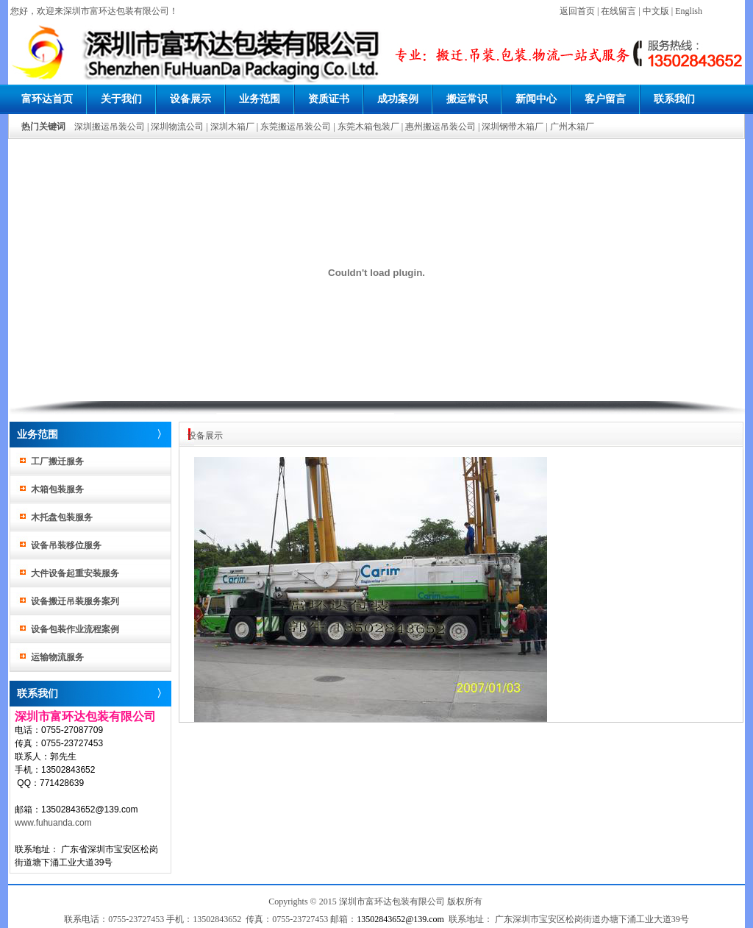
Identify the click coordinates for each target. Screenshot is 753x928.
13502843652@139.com (400, 919)
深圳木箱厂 (232, 126)
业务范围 (259, 99)
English (688, 11)
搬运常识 (467, 99)
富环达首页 (47, 99)
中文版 (656, 11)
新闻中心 (536, 99)
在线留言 (618, 11)
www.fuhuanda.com (53, 823)
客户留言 (605, 99)
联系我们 (674, 99)
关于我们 (121, 99)
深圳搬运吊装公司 (109, 126)
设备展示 (190, 99)
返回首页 (577, 11)
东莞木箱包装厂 (368, 126)
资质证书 (328, 99)
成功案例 (397, 99)
